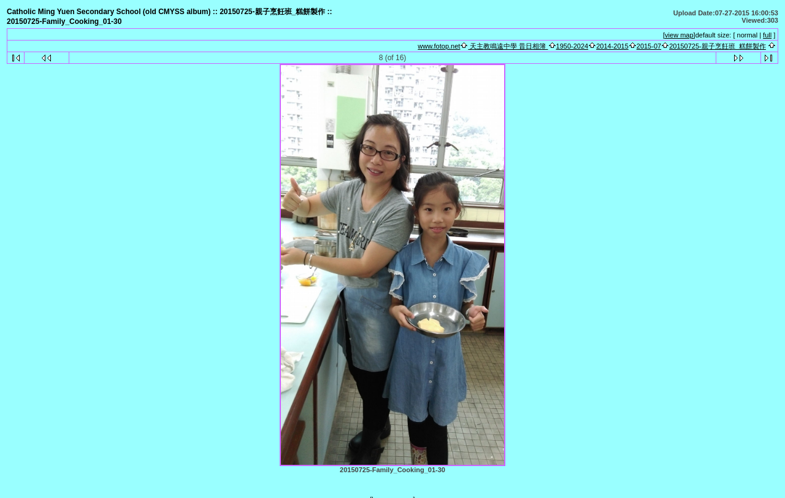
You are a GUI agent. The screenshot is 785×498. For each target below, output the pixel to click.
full (767, 35)
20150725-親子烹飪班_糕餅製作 (717, 46)
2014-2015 (612, 46)
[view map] (679, 35)
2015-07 (649, 46)
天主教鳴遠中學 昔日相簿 (508, 46)
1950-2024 (572, 46)
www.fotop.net (439, 46)
